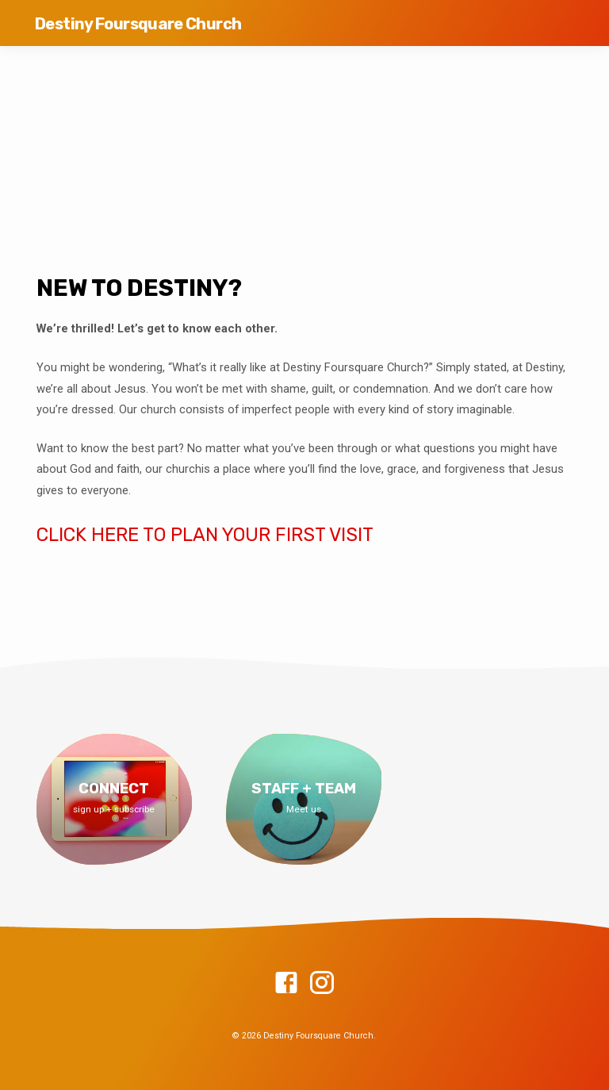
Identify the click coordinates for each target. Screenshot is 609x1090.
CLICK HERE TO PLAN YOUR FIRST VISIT (204, 535)
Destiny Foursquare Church (138, 23)
